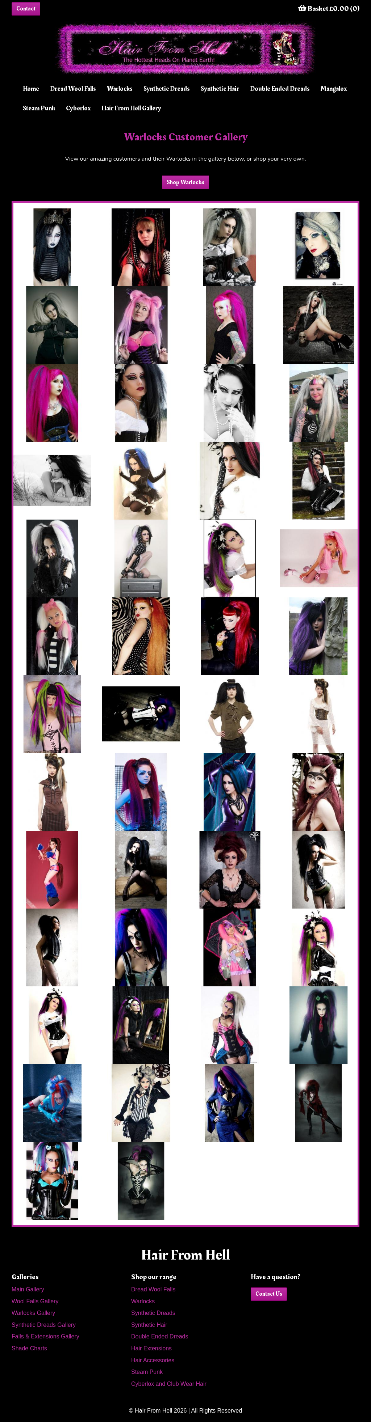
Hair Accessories (152, 1360)
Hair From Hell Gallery (131, 108)
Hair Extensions (151, 1348)
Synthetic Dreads (166, 89)
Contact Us (268, 1294)
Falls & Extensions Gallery (45, 1336)
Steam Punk (39, 108)
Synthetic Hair (220, 89)
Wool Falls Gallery (35, 1301)
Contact (26, 8)
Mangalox (334, 89)
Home (31, 89)
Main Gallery (28, 1289)
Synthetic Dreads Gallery (44, 1325)
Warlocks (120, 89)
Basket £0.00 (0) (328, 8)
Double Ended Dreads (280, 89)
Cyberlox (78, 108)
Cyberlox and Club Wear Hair (169, 1384)
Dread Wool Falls (73, 89)
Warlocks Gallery (33, 1313)
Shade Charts (29, 1348)
